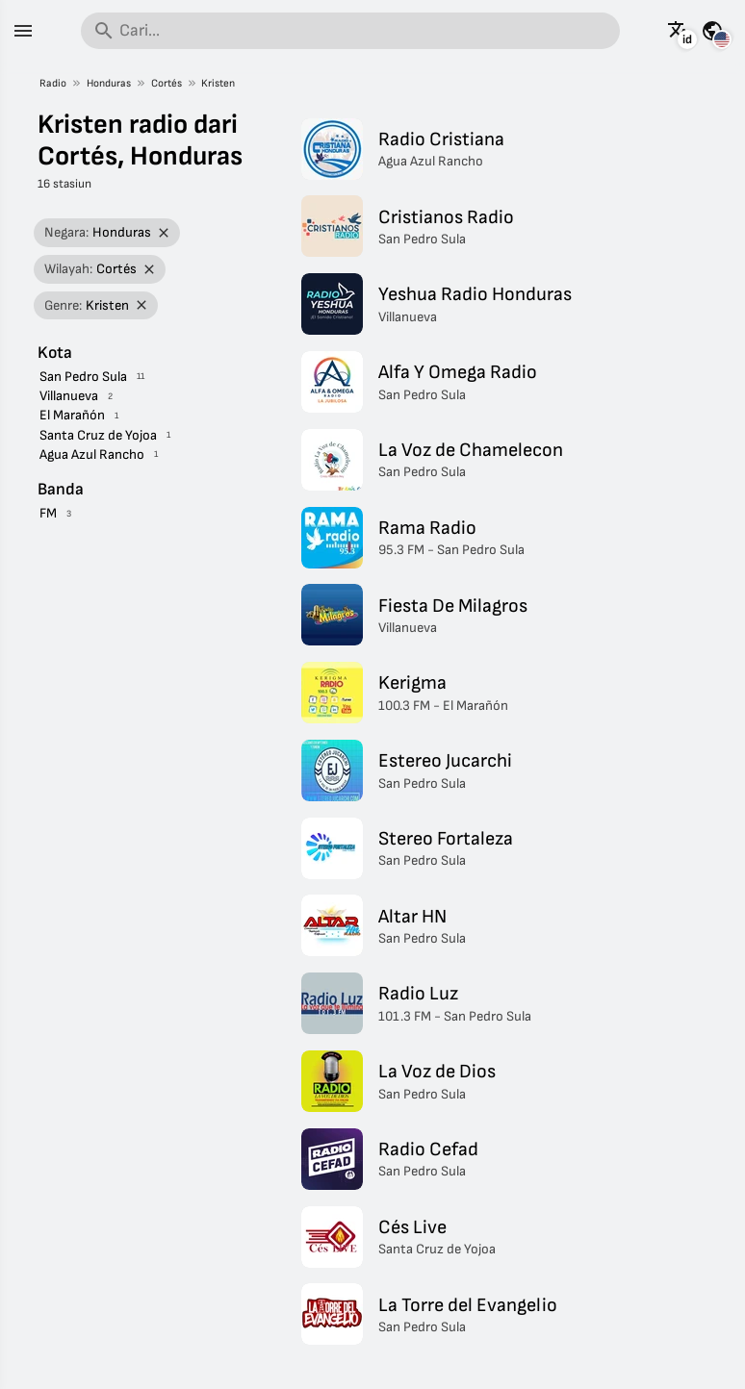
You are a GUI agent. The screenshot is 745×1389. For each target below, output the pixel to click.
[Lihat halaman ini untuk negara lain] (712, 31)
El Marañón (72, 415)
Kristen (218, 83)
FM (48, 513)
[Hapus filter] (164, 233)
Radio (52, 83)
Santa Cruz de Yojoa (98, 435)
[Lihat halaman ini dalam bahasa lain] (678, 31)
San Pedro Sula (83, 376)
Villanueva (68, 396)
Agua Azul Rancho (91, 454)
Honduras (109, 83)
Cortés (166, 83)
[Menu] (23, 31)
